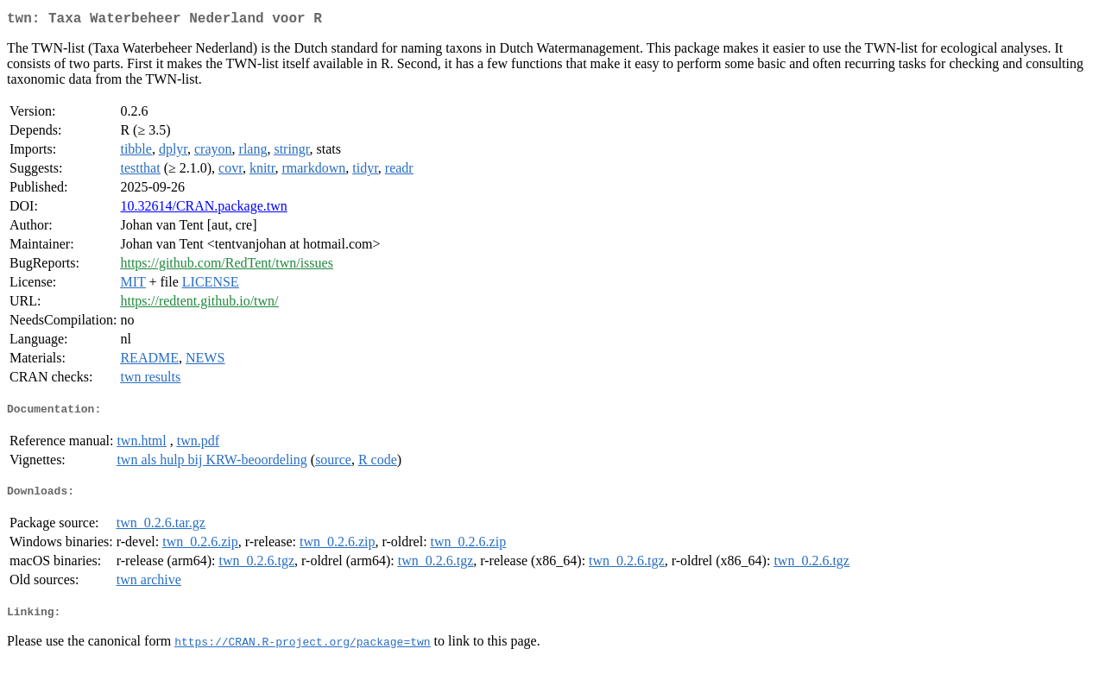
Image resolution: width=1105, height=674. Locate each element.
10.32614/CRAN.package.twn (203, 209)
